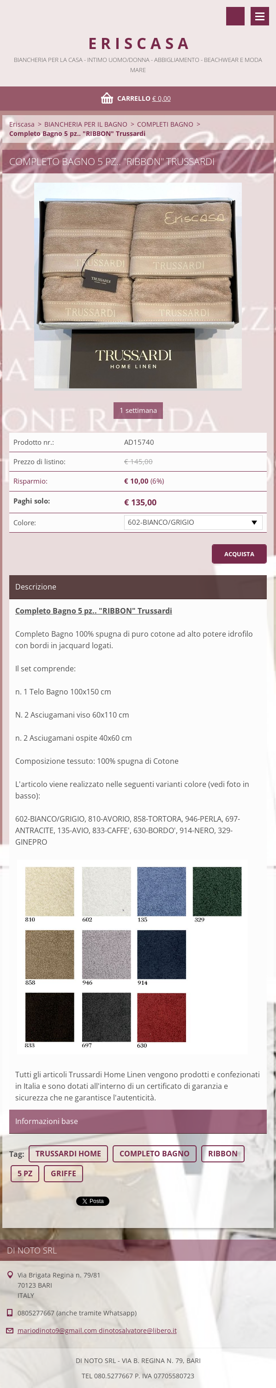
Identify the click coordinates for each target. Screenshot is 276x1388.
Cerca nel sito (235, 16)
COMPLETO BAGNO (155, 1153)
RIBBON (223, 1153)
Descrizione (35, 587)
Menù (260, 16)
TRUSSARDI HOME (68, 1153)
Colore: (24, 522)
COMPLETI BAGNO (165, 124)
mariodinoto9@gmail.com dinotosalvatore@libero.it (97, 1330)
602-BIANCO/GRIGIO (161, 522)
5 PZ (25, 1173)
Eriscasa (22, 124)
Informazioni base (46, 1121)
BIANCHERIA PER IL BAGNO (85, 124)
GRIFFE (63, 1173)
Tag (15, 1154)
